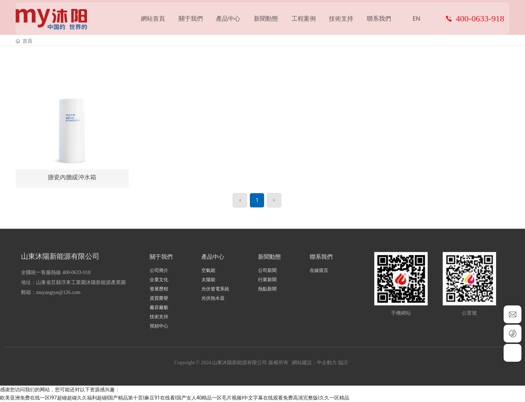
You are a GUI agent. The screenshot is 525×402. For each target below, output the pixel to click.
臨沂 (343, 362)
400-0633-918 (480, 19)
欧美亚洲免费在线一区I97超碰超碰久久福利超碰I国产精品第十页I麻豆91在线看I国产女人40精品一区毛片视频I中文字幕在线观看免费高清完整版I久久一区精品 (174, 398)
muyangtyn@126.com (58, 292)
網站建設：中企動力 (314, 362)
